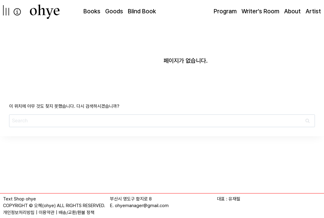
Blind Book (142, 11)
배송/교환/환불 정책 (76, 212)
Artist (313, 11)
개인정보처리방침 (18, 212)
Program (225, 11)
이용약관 (46, 212)
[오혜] (45, 12)
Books (91, 11)
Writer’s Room (260, 11)
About (292, 11)
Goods (114, 11)
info (17, 11)
